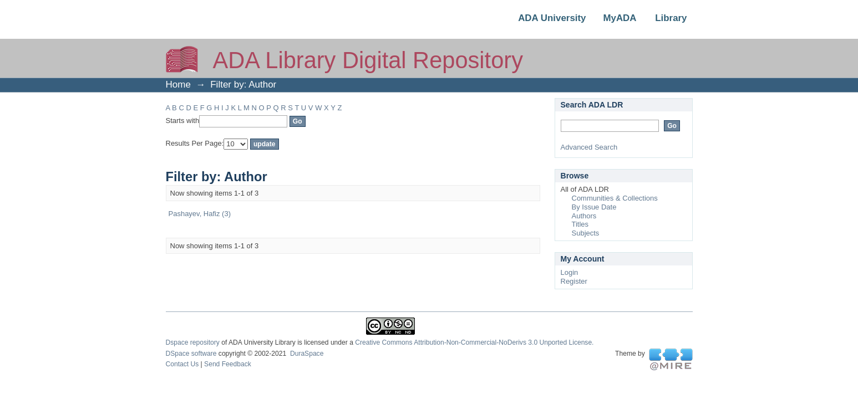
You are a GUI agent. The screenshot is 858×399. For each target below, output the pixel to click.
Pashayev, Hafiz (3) (200, 213)
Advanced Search (589, 147)
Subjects (586, 233)
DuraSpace (306, 353)
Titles (580, 224)
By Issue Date (594, 207)
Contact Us (182, 364)
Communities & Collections (615, 198)
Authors (584, 216)
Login (569, 272)
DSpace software (191, 353)
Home (178, 84)
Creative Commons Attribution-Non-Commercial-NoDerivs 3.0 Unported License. (474, 342)
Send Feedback (227, 364)
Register (574, 281)
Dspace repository (193, 342)
